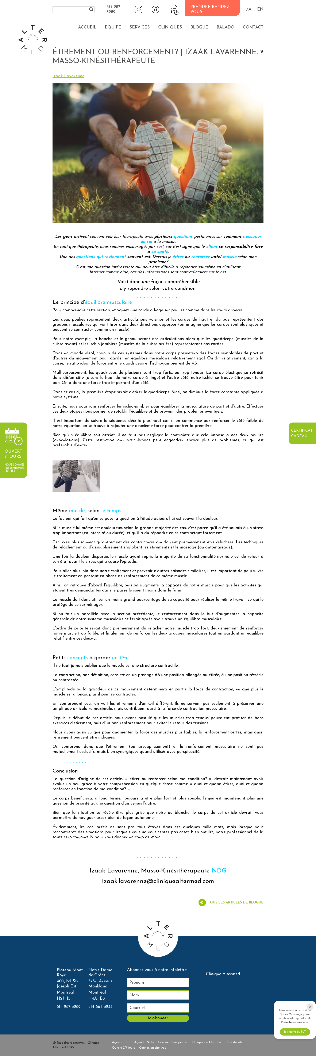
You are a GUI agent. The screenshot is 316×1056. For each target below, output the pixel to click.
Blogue (199, 27)
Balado (225, 27)
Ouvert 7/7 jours (123, 1047)
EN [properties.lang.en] (260, 9)
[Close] (310, 1006)
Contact (253, 27)
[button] (248, 9)
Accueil (87, 27)
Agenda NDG (144, 1042)
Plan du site (234, 1042)
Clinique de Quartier (206, 1042)
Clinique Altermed (223, 974)
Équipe (113, 27)
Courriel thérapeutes (173, 1042)
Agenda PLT (121, 1042)
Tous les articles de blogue (235, 902)
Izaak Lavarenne (68, 76)
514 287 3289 (113, 9)
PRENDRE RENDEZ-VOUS (210, 9)
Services (140, 27)
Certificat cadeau (301, 433)
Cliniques (170, 27)
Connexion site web (152, 1047)
